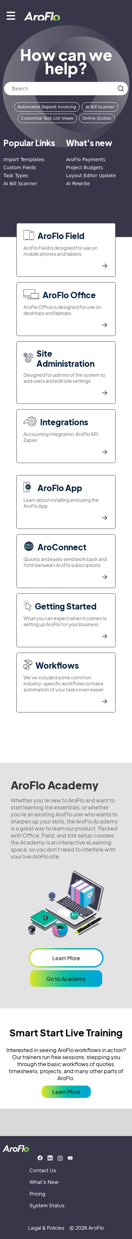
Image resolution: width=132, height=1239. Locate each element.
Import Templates (23, 159)
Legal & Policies (46, 1228)
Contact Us (42, 1170)
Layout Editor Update (91, 175)
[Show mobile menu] (10, 15)
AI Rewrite (78, 183)
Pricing (37, 1194)
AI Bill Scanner (100, 107)
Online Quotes (97, 118)
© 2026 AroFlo (86, 1228)
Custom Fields (19, 167)
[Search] (59, 88)
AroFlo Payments (85, 159)
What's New (44, 1182)
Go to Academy (66, 978)
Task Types (15, 175)
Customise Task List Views (47, 118)
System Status (47, 1205)
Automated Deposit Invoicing (47, 107)
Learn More (66, 958)
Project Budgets (84, 167)
